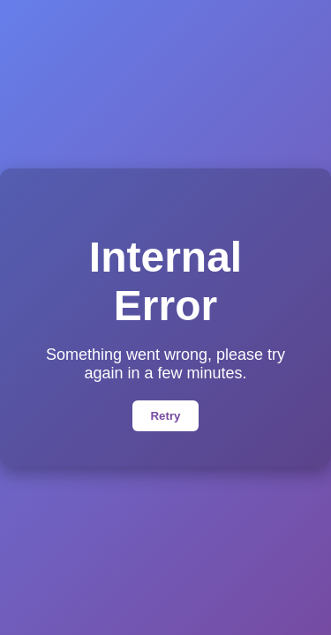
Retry (165, 415)
